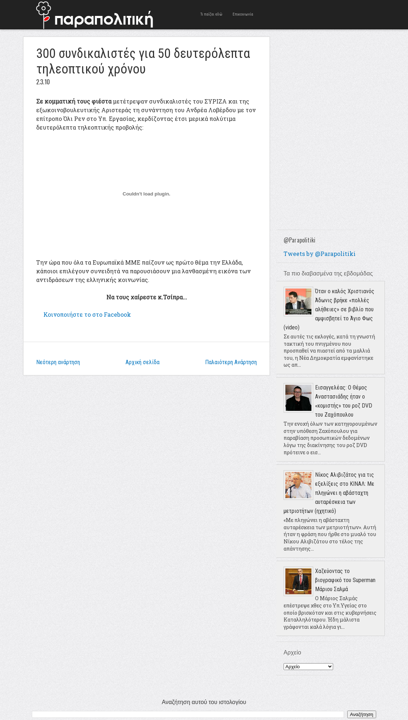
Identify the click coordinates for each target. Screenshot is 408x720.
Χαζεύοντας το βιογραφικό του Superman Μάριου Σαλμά (345, 580)
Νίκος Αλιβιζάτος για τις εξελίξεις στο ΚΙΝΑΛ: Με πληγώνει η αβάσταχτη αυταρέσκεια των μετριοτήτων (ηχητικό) (329, 492)
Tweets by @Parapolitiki (320, 253)
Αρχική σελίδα (143, 362)
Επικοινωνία (243, 14)
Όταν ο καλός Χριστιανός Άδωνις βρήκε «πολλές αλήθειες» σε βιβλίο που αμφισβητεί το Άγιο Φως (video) (329, 309)
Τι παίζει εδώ (211, 14)
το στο (87, 314)
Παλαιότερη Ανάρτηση (231, 362)
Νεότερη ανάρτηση (58, 362)
